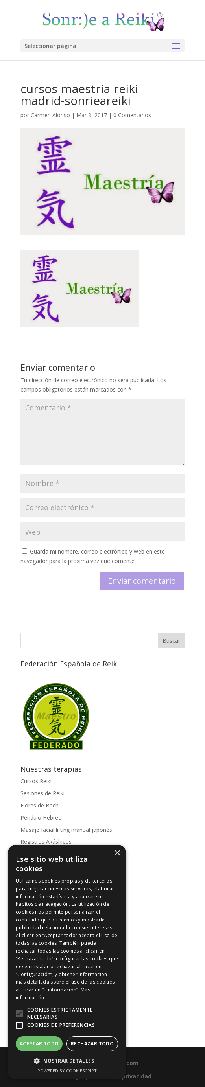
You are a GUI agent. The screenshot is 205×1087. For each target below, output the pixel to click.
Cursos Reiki (36, 781)
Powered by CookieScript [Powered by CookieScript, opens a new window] (67, 1071)
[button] (19, 1013)
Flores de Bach (39, 805)
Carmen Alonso (50, 115)
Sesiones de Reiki (42, 793)
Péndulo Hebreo (41, 817)
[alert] (67, 962)
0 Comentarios (132, 115)
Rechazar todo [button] (92, 1043)
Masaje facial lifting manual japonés (66, 829)
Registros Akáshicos (46, 841)
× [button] (117, 853)
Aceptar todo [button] (39, 1043)
